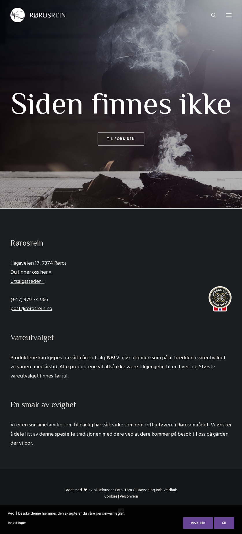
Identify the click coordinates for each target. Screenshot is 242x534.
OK (224, 523)
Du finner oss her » (30, 272)
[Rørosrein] (37, 15)
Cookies (110, 497)
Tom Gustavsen (137, 490)
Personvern (129, 497)
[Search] (211, 15)
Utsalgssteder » (27, 281)
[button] (228, 15)
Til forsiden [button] (121, 138)
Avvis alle (198, 523)
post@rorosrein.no (31, 309)
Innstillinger (17, 523)
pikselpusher (104, 490)
